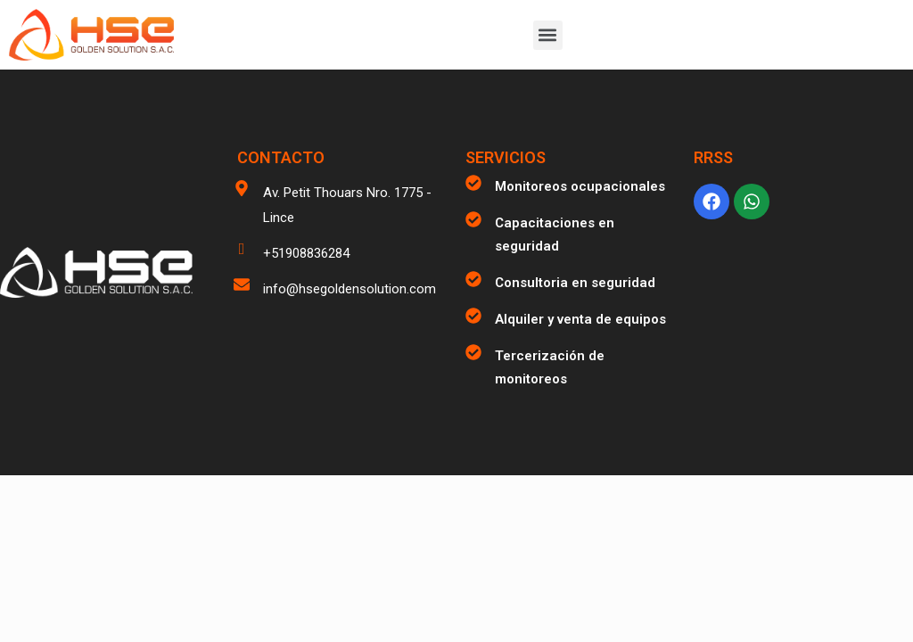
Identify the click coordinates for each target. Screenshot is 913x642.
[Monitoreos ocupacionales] (473, 183)
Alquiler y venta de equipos (580, 319)
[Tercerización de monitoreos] (473, 352)
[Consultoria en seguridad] (473, 279)
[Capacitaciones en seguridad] (473, 219)
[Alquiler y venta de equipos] (473, 316)
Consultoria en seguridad (575, 283)
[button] (548, 35)
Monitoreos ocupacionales (580, 186)
